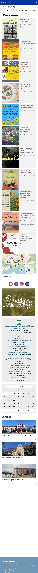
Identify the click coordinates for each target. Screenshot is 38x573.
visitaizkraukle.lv (6, 2)
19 (9, 403)
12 (9, 400)
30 (18, 393)
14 (18, 400)
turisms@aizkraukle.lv (11, 569)
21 (18, 403)
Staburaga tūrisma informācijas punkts (19, 358)
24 (33, 403)
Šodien (15, 10)
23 (28, 403)
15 (23, 400)
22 (23, 403)
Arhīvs (33, 10)
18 (4, 403)
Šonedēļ (21, 10)
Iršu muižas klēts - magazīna (19, 377)
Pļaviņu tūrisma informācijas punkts (19, 346)
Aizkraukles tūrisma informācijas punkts (19, 335)
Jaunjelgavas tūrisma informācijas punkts (19, 340)
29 (14, 393)
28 (9, 393)
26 (9, 407)
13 (14, 400)
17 (33, 400)
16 (28, 400)
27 (4, 393)
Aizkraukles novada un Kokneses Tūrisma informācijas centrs (19, 327)
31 (33, 407)
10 (33, 397)
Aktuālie (9, 10)
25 (4, 407)
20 (14, 403)
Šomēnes (27, 10)
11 (4, 400)
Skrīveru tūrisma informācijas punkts (19, 352)
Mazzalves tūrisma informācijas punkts (19, 371)
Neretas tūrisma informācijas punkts (19, 365)
